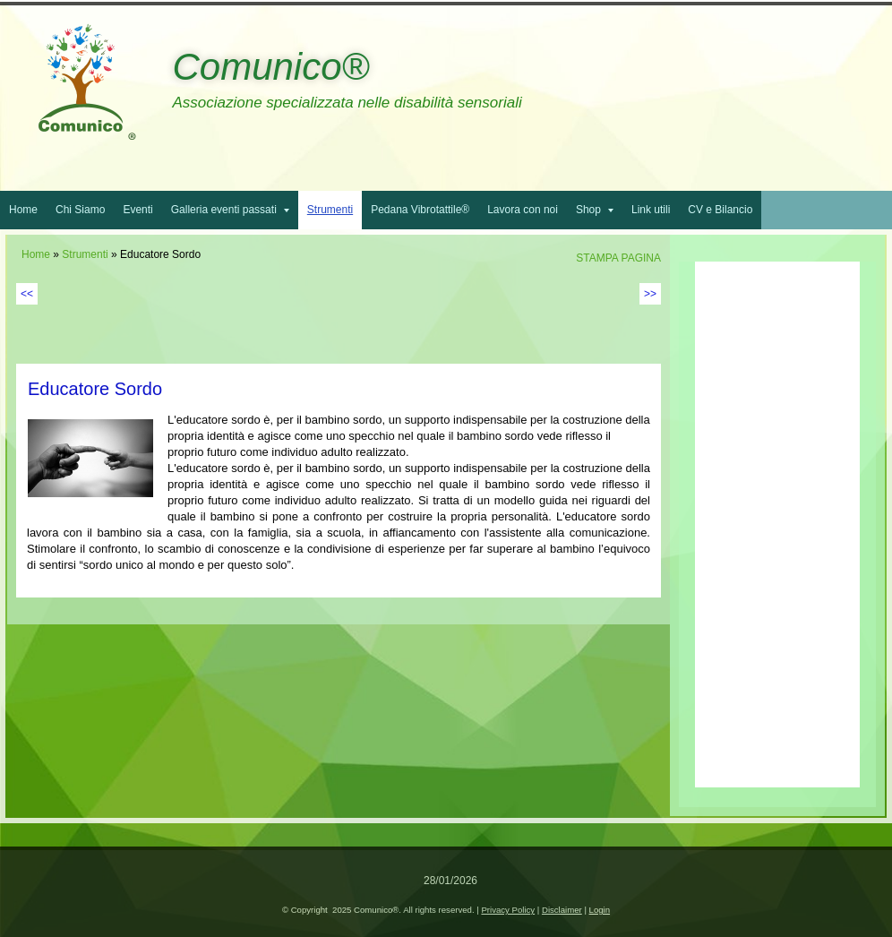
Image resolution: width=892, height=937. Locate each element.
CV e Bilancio (720, 209)
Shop (594, 209)
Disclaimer (562, 910)
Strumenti (330, 209)
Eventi (137, 209)
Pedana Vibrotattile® (420, 209)
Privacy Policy (508, 910)
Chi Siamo (80, 209)
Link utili (650, 209)
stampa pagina (618, 258)
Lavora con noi (522, 209)
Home (23, 209)
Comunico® (270, 67)
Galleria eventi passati (230, 209)
